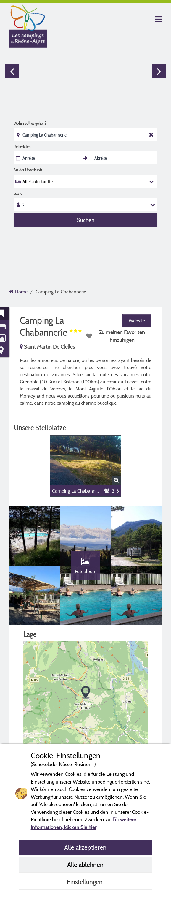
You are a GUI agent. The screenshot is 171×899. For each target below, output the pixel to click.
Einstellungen (85, 882)
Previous (12, 71)
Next (159, 71)
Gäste (18, 193)
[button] (85, 692)
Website (137, 321)
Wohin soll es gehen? (30, 123)
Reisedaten (22, 146)
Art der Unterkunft (28, 169)
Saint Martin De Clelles (47, 346)
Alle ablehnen (85, 864)
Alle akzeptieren (85, 847)
